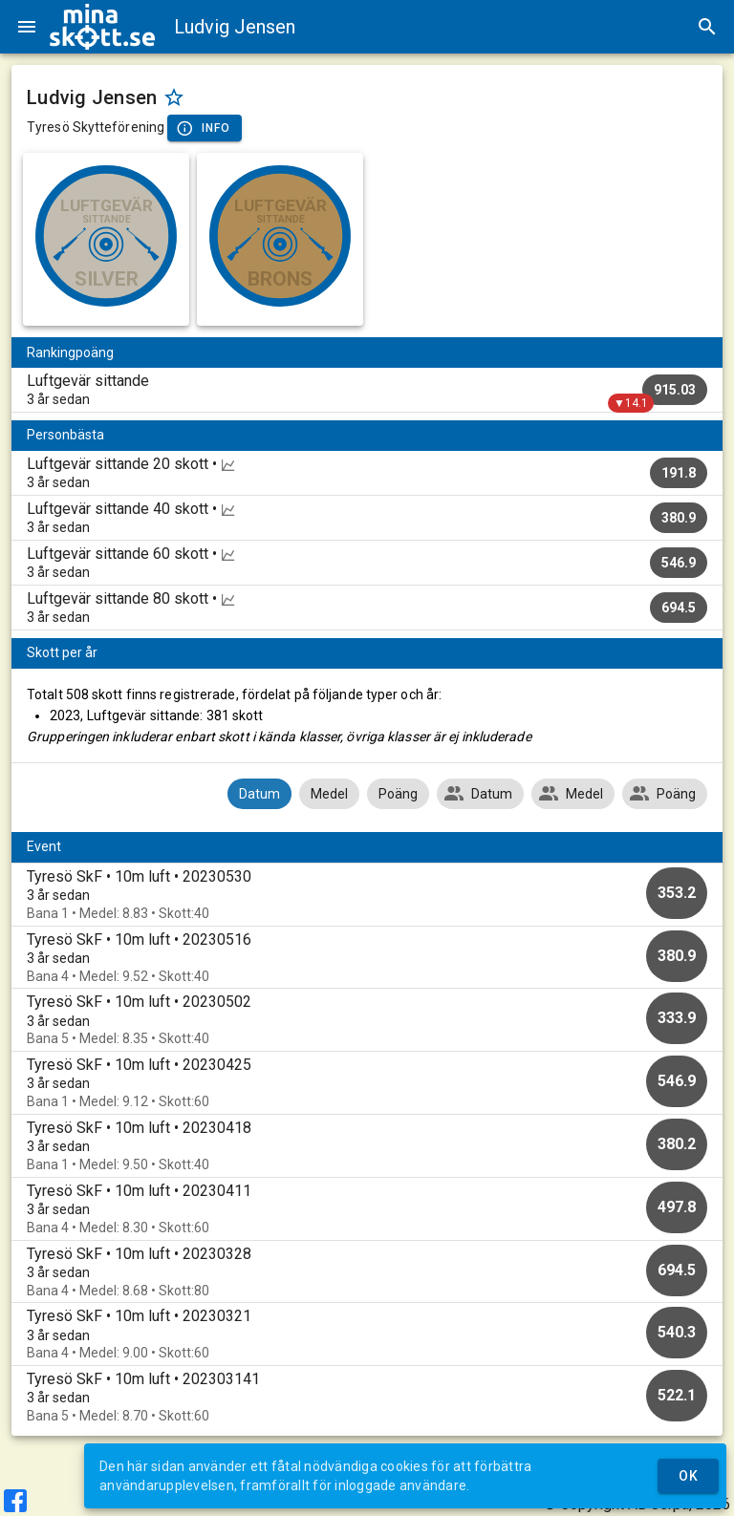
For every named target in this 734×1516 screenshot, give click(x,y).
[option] (367, 895)
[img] (102, 27)
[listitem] (367, 390)
